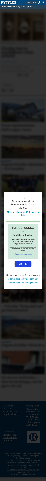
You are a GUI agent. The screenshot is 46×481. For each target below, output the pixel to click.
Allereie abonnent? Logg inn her (23, 213)
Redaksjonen (10, 435)
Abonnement (10, 437)
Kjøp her (23, 264)
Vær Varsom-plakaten (32, 453)
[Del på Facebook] (19, 75)
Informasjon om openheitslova (23, 474)
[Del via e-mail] (27, 75)
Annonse (7, 440)
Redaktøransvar (23, 458)
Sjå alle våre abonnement (23, 254)
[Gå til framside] (8, 2)
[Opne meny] (43, 2)
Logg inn (39, 2)
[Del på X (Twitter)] (23, 75)
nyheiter (7, 85)
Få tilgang (31, 2)
